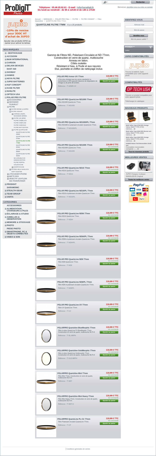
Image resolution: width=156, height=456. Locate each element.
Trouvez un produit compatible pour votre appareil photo (138, 96)
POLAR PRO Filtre (16, 97)
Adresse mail (139, 25)
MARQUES (48, 19)
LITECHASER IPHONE (18, 174)
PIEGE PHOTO (14, 228)
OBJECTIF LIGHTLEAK (18, 179)
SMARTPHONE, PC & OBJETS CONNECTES (17, 232)
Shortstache (19, 167)
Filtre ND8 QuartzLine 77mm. (68, 262)
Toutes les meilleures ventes (138, 179)
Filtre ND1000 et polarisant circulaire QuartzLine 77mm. (77, 125)
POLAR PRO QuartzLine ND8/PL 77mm (74, 282)
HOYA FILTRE (13, 78)
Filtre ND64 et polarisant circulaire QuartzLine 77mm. (76, 239)
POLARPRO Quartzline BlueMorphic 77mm (76, 328)
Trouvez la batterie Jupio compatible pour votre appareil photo (136, 73)
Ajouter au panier (109, 81)
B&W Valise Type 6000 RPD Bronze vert (138, 131)
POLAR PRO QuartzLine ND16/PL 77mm (75, 191)
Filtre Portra (19, 162)
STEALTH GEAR (14, 190)
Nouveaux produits (136, 108)
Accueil (38, 19)
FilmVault (13, 104)
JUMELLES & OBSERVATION (14, 218)
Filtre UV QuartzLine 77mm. (67, 308)
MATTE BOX (14, 176)
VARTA (10, 197)
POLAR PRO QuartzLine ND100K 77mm (74, 145)
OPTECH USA (13, 94)
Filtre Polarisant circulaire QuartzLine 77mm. (73, 422)
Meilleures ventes (136, 157)
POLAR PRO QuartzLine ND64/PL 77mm (75, 236)
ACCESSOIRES (15, 100)
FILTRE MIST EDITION (21, 127)
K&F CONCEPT (14, 85)
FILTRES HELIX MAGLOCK (20, 169)
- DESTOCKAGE (14, 53)
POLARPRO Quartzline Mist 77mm (72, 373)
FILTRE (12, 107)
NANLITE (11, 91)
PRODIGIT (11, 184)
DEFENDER (13, 102)
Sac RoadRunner (17, 181)
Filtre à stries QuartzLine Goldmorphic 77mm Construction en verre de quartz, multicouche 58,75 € (76, 354)
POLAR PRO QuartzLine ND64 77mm (73, 213)
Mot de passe (139, 30)
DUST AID (11, 69)
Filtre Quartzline (21, 130)
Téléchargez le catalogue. (135, 101)
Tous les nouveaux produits (139, 152)
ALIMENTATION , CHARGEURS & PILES (17, 210)
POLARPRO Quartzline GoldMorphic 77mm (76, 350)
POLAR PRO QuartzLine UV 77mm (72, 305)
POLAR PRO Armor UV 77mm (70, 76)
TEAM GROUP (13, 194)
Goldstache (18, 164)
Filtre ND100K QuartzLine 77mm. (69, 148)
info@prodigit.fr (85, 7)
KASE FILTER (13, 88)
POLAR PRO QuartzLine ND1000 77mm (74, 99)
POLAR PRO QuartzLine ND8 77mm (73, 259)
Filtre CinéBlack (20, 120)
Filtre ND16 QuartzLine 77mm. (68, 171)
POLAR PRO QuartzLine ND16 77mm (73, 168)
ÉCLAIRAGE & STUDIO (18, 214)
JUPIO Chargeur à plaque (136, 174)
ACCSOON (12, 56)
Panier (129, 47)
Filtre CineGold (20, 125)
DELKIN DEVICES (15, 66)
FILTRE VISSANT (16, 111)
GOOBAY (11, 72)
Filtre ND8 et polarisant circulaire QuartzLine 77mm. (76, 285)
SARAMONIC (13, 187)
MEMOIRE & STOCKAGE (18, 222)
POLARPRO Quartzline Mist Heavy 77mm (75, 396)
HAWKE (10, 75)
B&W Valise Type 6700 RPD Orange (137, 125)
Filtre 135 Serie (20, 118)
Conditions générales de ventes (78, 449)
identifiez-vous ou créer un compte (140, 7)
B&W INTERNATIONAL (17, 59)
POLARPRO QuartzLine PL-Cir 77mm (73, 419)
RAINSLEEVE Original (134, 176)
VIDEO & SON (13, 237)
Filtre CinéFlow (20, 123)
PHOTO (10, 225)
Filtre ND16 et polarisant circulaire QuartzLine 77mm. (76, 193)
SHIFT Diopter (16, 171)
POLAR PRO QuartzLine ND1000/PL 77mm (76, 122)
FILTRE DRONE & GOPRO (19, 109)
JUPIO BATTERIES (16, 81)
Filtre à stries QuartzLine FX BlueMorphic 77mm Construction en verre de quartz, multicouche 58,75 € (76, 331)
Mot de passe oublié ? (139, 39)
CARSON (11, 62)
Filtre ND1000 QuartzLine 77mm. (69, 102)
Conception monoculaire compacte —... (135, 148)
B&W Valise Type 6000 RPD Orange (137, 137)
